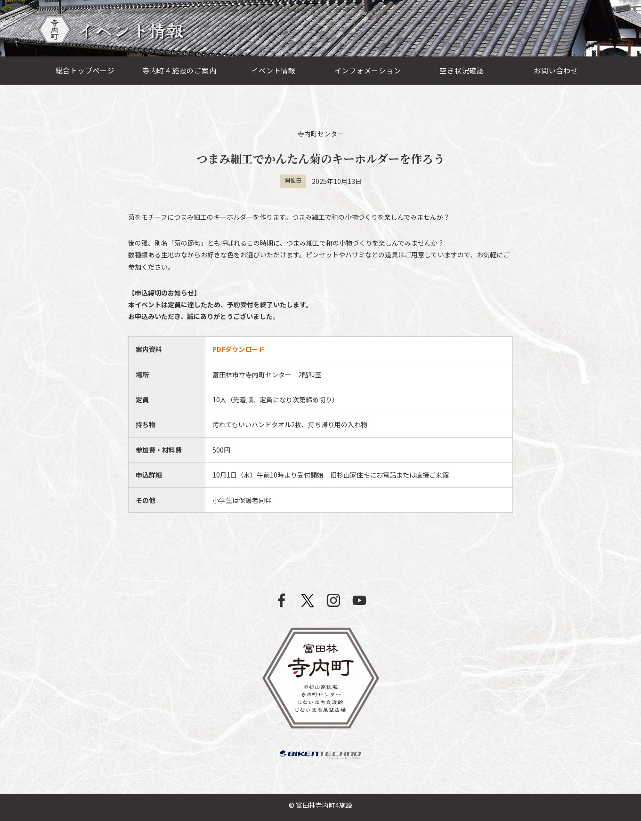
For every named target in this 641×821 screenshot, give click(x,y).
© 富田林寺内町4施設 (320, 805)
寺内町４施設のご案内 (179, 70)
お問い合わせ (556, 70)
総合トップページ (85, 70)
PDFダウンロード (238, 349)
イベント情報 (273, 70)
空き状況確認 (461, 70)
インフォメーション (367, 70)
